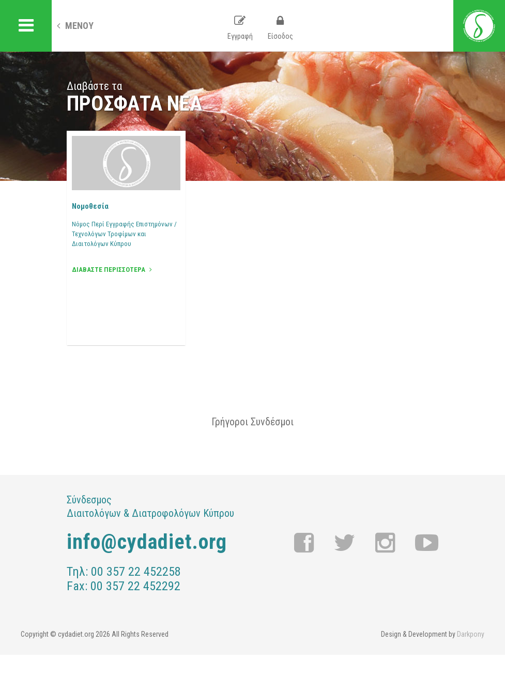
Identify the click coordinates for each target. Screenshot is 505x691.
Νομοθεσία (90, 206)
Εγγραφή (240, 28)
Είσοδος (280, 28)
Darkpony (470, 634)
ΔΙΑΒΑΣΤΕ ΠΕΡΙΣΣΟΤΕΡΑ (112, 269)
